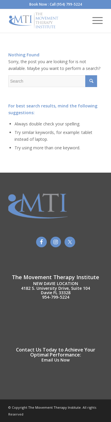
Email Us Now (55, 360)
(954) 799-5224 (69, 4)
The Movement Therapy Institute (54, 407)
